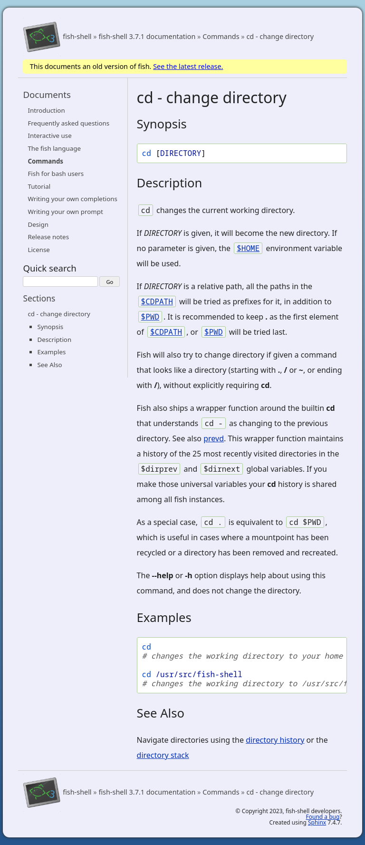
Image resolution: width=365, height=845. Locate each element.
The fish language (54, 148)
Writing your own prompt (65, 211)
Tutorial (39, 186)
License (38, 249)
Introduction (46, 110)
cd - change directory (280, 36)
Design (38, 224)
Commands (220, 36)
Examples (51, 352)
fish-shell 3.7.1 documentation (146, 36)
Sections (39, 298)
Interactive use (49, 135)
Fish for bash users (56, 173)
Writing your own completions (72, 198)
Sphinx (317, 822)
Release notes (48, 237)
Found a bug (323, 817)
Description (54, 339)
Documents (47, 94)
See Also (49, 364)
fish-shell (77, 36)
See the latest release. (188, 66)
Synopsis (50, 326)
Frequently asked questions (68, 123)
